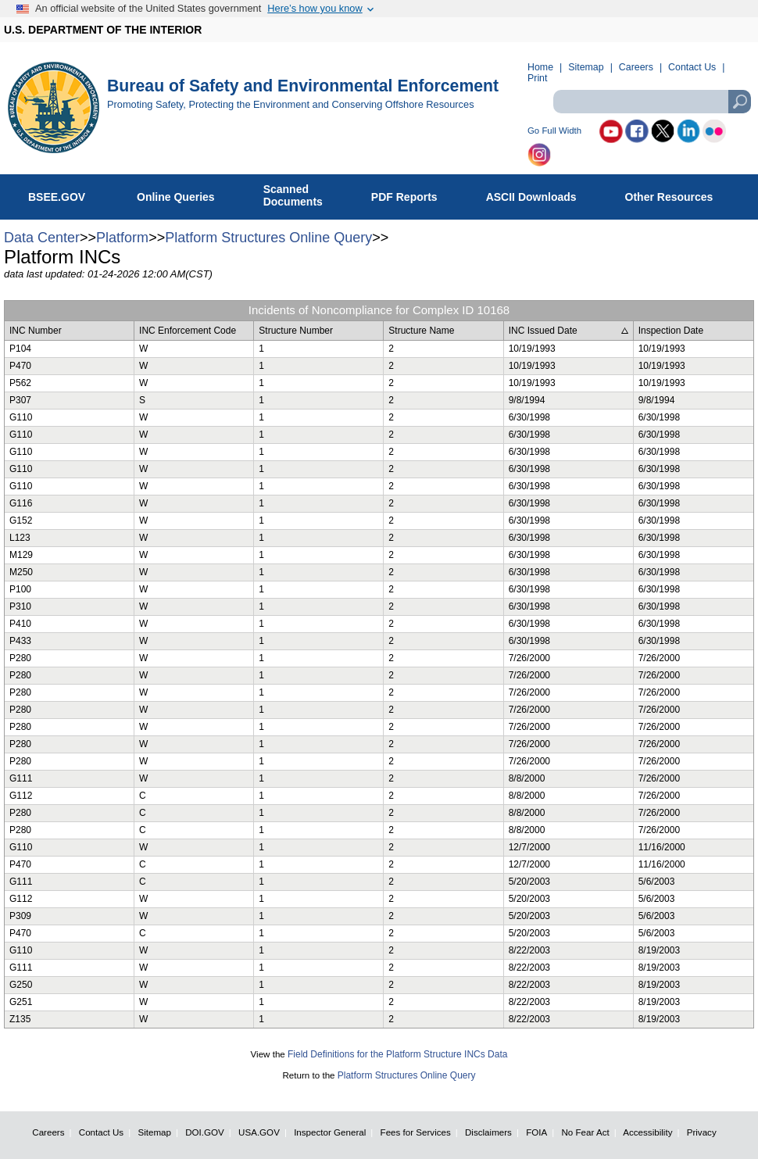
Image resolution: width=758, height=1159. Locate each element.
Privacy (702, 1132)
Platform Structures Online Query (268, 237)
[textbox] (651, 101)
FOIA (536, 1132)
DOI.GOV (204, 1132)
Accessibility (647, 1132)
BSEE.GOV (66, 193)
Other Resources (677, 193)
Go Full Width (554, 131)
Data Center (42, 237)
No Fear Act (585, 1132)
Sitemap (585, 67)
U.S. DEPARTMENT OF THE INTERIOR (103, 29)
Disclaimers (488, 1132)
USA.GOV (259, 1132)
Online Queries (184, 193)
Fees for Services (416, 1132)
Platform (122, 237)
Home (540, 67)
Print (537, 78)
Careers (636, 67)
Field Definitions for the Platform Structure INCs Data (397, 1054)
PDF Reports (412, 193)
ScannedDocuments (301, 195)
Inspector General (330, 1132)
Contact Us (692, 67)
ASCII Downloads (539, 193)
